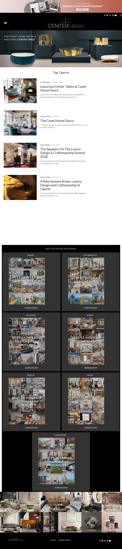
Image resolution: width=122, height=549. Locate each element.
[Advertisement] (61, 225)
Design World (45, 116)
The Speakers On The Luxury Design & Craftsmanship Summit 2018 (62, 153)
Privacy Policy (65, 540)
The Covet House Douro (57, 121)
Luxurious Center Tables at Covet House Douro (63, 88)
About (53, 540)
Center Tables (45, 82)
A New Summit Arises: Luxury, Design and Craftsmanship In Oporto (61, 185)
